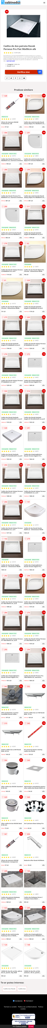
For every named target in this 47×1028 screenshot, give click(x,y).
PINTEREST (28, 1001)
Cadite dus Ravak (9, 989)
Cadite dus (22, 989)
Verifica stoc (29, 72)
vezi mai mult (11, 61)
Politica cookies (21, 1026)
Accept (31, 1026)
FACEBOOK (18, 1001)
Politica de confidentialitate (27, 1007)
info (21, 127)
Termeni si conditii (10, 1007)
